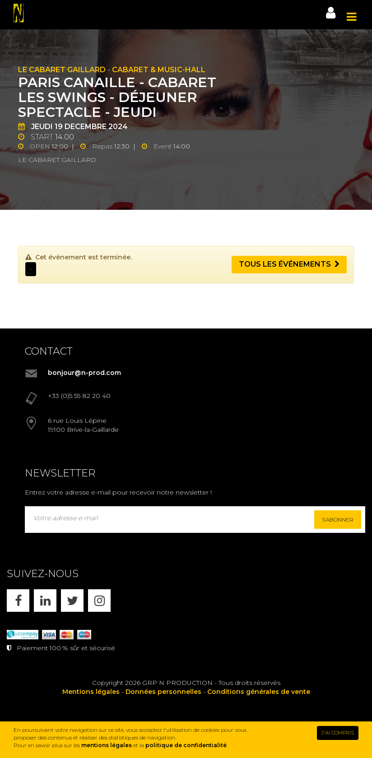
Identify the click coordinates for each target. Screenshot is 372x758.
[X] (72, 600)
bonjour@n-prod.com (84, 373)
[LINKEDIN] (45, 600)
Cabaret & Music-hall (158, 69)
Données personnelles (163, 692)
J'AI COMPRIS (337, 733)
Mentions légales (91, 692)
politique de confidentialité (186, 745)
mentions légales (106, 745)
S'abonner (337, 519)
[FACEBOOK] (18, 600)
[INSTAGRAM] (99, 600)
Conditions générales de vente (258, 692)
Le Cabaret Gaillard (62, 69)
